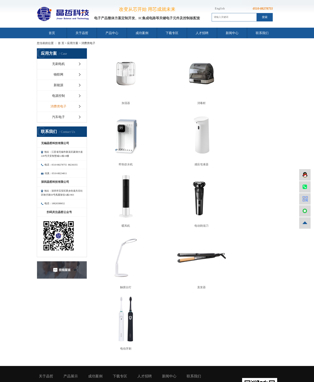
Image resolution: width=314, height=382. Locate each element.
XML (177, 355)
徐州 (176, 364)
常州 (155, 364)
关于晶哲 (81, 33)
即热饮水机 (247, 94)
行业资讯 (167, 313)
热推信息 (139, 355)
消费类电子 (88, 43)
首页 (52, 33)
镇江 (182, 364)
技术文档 (118, 336)
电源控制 (58, 95)
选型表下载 (120, 324)
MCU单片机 (70, 313)
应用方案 (72, 43)
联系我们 (262, 33)
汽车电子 (58, 117)
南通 (171, 364)
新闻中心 (232, 33)
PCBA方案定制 (72, 330)
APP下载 (118, 330)
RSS (170, 355)
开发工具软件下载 (123, 313)
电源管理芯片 (71, 324)
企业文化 (44, 319)
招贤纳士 (143, 313)
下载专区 (172, 33)
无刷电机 (58, 64)
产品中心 (112, 33)
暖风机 (183, 147)
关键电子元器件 (73, 336)
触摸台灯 (119, 200)
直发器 (183, 200)
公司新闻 (167, 319)
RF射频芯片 (70, 319)
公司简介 (44, 313)
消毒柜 (183, 94)
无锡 (144, 364)
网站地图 (162, 355)
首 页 (61, 43)
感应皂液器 (120, 147)
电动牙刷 (247, 200)
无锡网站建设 (207, 359)
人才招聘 (202, 33)
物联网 (58, 74)
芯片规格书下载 (122, 319)
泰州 (166, 364)
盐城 (187, 364)
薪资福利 (143, 319)
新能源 (58, 85)
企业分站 (150, 355)
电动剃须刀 (247, 147)
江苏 (139, 364)
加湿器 (120, 94)
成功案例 (142, 33)
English (220, 8)
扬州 (160, 364)
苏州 (149, 364)
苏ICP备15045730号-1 (176, 359)
